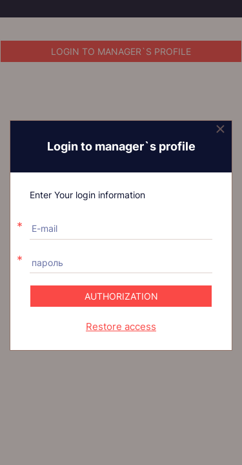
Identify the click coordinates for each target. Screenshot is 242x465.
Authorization (121, 296)
